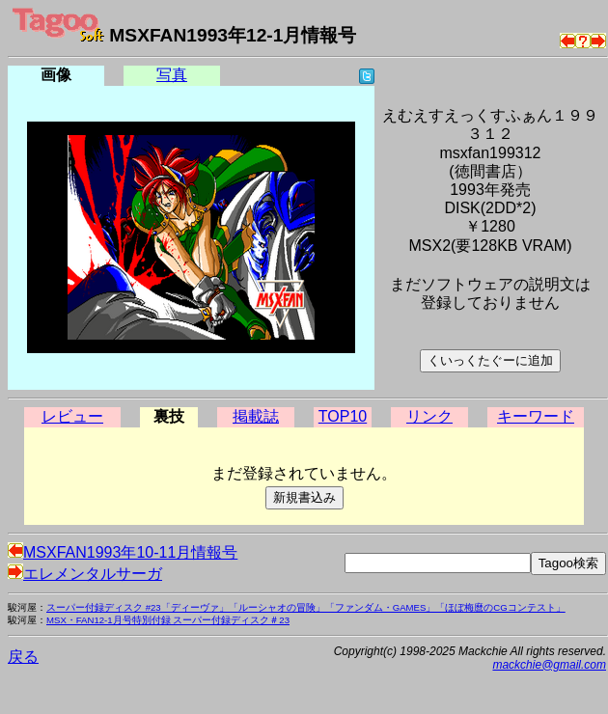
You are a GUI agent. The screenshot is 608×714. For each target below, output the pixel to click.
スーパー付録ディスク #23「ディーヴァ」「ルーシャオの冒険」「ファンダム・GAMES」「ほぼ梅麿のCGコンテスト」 (306, 607)
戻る (23, 656)
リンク (429, 416)
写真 (171, 75)
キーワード (535, 416)
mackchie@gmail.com (549, 665)
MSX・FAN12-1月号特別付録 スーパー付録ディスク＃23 (168, 620)
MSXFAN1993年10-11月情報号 (122, 552)
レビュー (72, 416)
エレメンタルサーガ (85, 573)
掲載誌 (256, 416)
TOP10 (342, 416)
